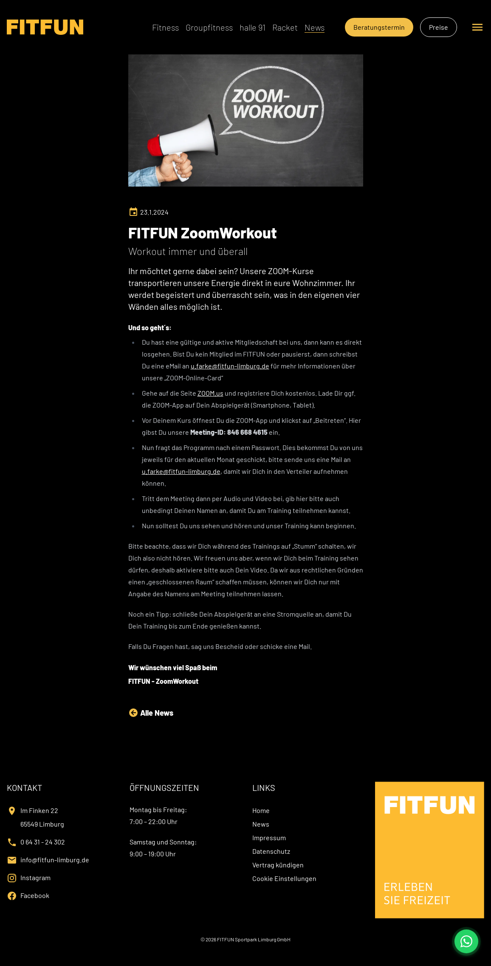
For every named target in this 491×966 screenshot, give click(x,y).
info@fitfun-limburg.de (54, 860)
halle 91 (252, 27)
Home (261, 810)
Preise (438, 27)
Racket (285, 27)
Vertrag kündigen (278, 865)
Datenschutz (271, 851)
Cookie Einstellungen (284, 878)
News (315, 27)
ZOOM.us (210, 393)
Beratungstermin (379, 27)
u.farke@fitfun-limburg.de (230, 366)
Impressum (269, 837)
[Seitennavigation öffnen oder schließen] (477, 27)
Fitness (165, 27)
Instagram (35, 877)
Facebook (34, 895)
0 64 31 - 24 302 (42, 842)
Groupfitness (209, 27)
